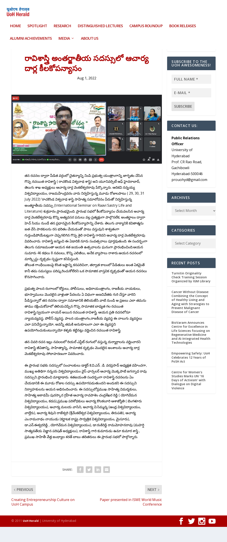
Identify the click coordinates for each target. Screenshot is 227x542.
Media (64, 36)
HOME (15, 23)
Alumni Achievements (31, 36)
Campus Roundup (146, 23)
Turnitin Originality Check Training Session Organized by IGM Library (191, 292)
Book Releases (182, 23)
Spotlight (37, 23)
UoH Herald (31, 536)
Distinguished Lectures (100, 23)
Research (62, 23)
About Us (89, 36)
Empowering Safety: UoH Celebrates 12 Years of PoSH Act (191, 372)
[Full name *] (191, 94)
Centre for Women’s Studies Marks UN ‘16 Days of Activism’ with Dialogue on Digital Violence (189, 395)
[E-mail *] (191, 108)
